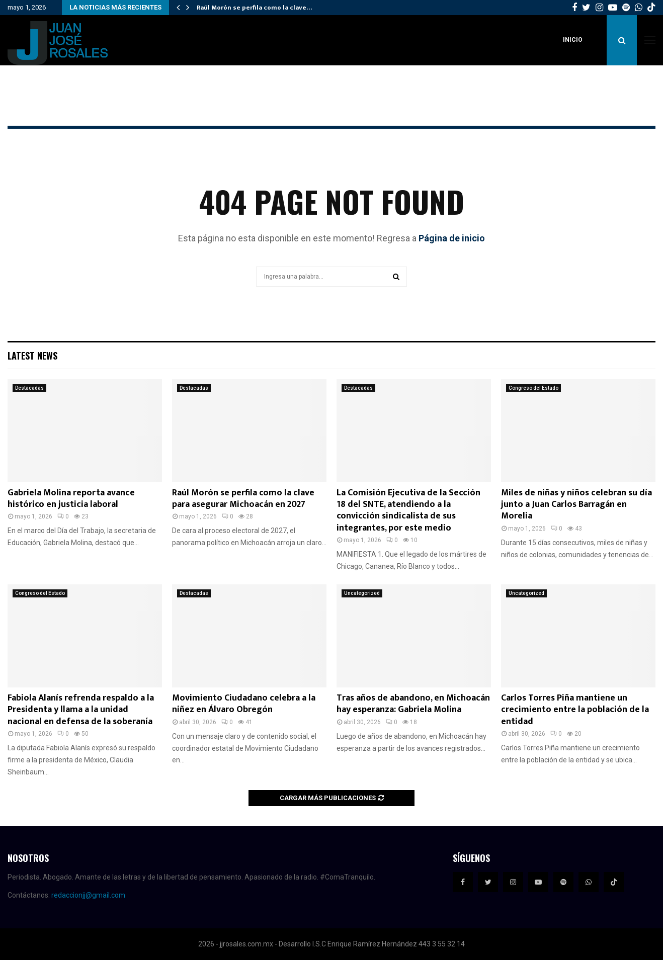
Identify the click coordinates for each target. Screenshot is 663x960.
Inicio (573, 39)
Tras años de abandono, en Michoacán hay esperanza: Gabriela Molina (413, 703)
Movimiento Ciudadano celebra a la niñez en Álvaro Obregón (243, 703)
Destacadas (29, 388)
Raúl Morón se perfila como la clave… (254, 7)
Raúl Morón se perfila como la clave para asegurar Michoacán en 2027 (243, 498)
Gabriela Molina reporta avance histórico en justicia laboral (71, 498)
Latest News (32, 355)
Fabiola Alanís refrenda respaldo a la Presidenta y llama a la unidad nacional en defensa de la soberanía (81, 709)
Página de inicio (452, 238)
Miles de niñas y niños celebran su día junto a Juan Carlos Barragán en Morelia (576, 504)
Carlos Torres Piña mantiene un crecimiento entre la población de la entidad (575, 709)
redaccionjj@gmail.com (88, 895)
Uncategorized (362, 593)
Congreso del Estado (533, 388)
